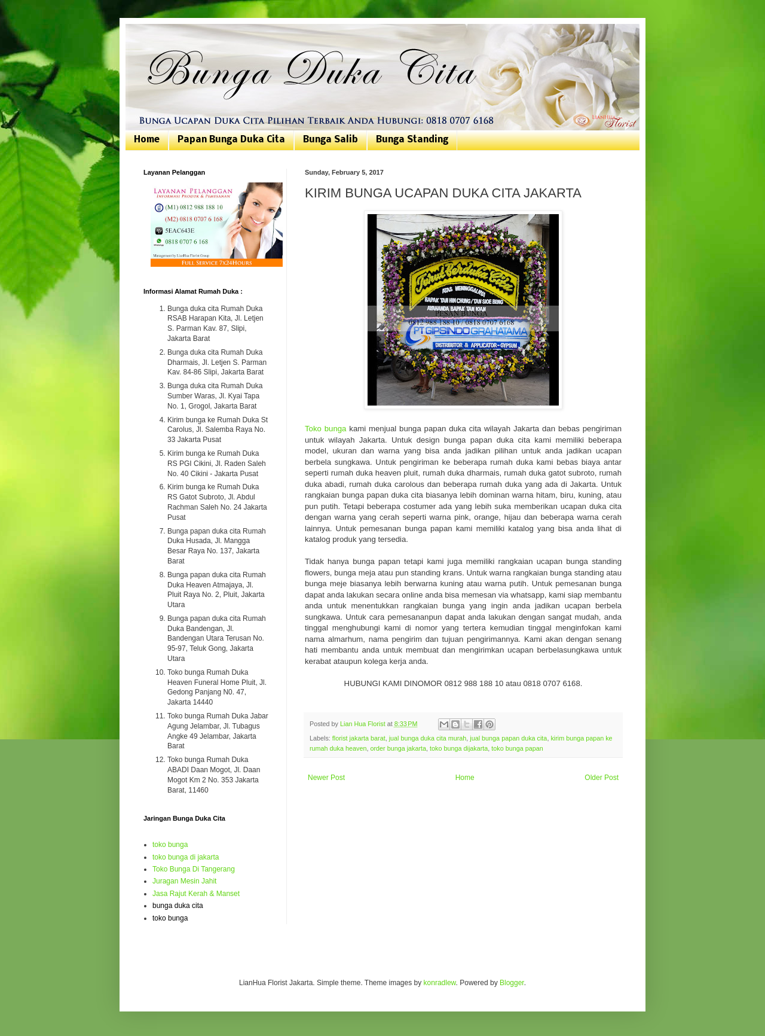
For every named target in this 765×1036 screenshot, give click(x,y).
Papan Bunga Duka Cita (231, 140)
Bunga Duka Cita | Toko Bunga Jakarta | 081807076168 (150, 37)
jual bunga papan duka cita (508, 738)
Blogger (512, 983)
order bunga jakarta (398, 748)
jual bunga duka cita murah (428, 738)
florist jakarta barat (358, 738)
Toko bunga (325, 428)
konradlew (440, 983)
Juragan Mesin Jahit (184, 881)
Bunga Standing (412, 140)
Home (147, 140)
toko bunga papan (517, 748)
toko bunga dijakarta (459, 748)
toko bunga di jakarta (185, 857)
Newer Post (326, 777)
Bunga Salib (330, 140)
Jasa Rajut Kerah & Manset (196, 893)
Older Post (602, 777)
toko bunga (170, 844)
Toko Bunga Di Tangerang (193, 869)
